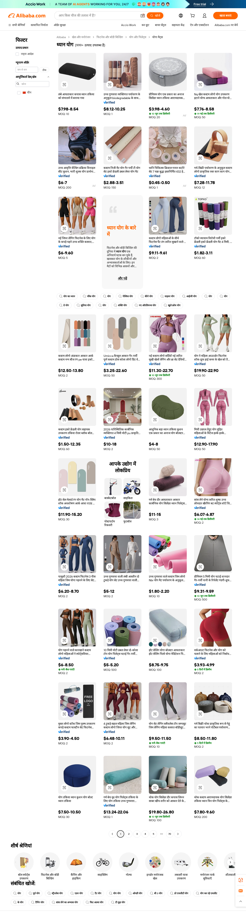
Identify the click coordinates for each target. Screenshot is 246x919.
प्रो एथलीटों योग (179, 893)
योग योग (115, 893)
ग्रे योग (64, 305)
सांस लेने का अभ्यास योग (65, 902)
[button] (142, 15)
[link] (240, 880)
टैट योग (96, 893)
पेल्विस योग (125, 296)
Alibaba (61, 37)
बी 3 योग (156, 893)
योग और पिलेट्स (137, 37)
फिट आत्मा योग (94, 902)
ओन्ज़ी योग (135, 893)
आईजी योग (189, 296)
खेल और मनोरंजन (81, 37)
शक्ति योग (120, 305)
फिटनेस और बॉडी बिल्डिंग (110, 37)
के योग (18, 902)
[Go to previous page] (112, 834)
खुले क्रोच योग (172, 305)
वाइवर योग (167, 296)
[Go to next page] (178, 834)
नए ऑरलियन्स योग (145, 305)
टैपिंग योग (37, 902)
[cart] (193, 16)
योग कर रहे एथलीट (206, 893)
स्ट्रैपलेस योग (55, 893)
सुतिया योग (84, 305)
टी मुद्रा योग (118, 902)
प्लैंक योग (89, 296)
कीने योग (147, 296)
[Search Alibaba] (98, 15)
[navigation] (31, 436)
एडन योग (77, 893)
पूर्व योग (34, 893)
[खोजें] (155, 15)
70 (169, 834)
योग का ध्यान (67, 296)
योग (107, 296)
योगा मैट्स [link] (157, 37)
